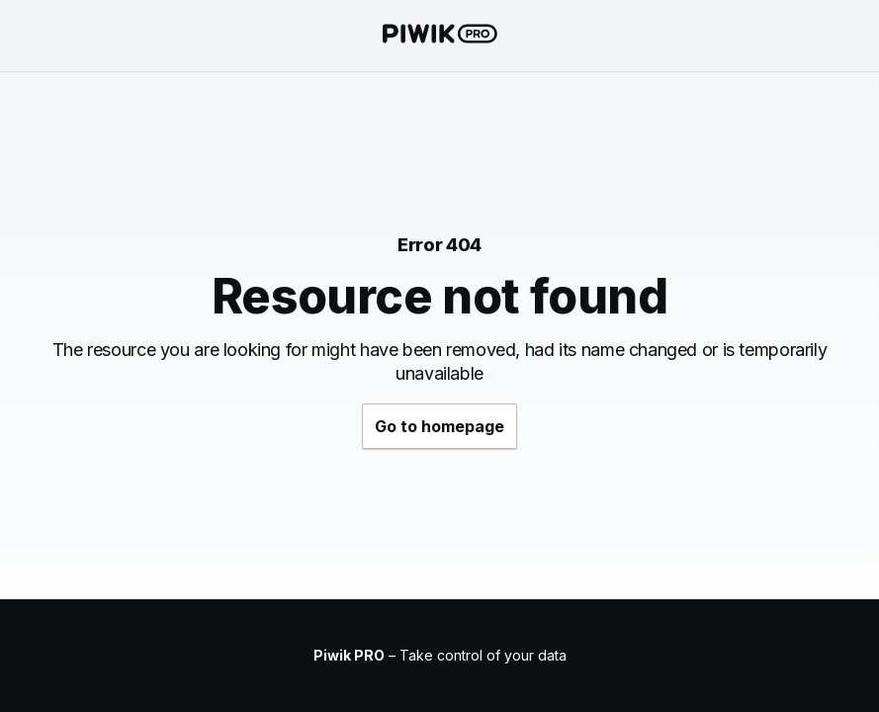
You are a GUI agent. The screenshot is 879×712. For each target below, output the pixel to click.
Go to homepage (439, 426)
